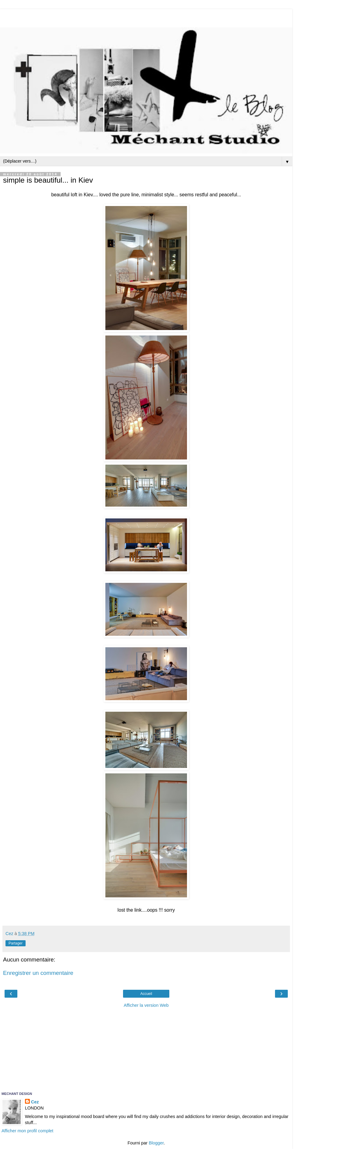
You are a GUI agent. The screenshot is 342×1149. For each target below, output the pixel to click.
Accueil (146, 994)
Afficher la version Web (146, 1005)
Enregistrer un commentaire (38, 973)
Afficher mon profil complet (27, 1130)
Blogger (156, 1142)
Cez (35, 1101)
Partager (16, 943)
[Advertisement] (146, 16)
